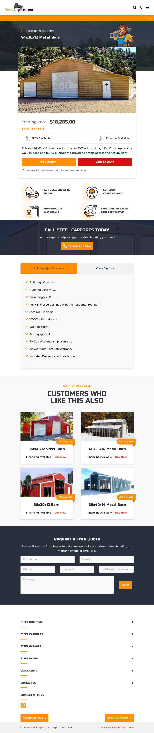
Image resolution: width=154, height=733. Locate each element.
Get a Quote (48, 162)
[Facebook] (23, 705)
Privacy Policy (107, 727)
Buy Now (60, 456)
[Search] (134, 7)
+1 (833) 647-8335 (79, 245)
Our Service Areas (33, 718)
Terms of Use (125, 727)
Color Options (105, 268)
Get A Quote (67, 442)
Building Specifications (48, 268)
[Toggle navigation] (147, 7)
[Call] (141, 7)
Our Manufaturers (118, 718)
